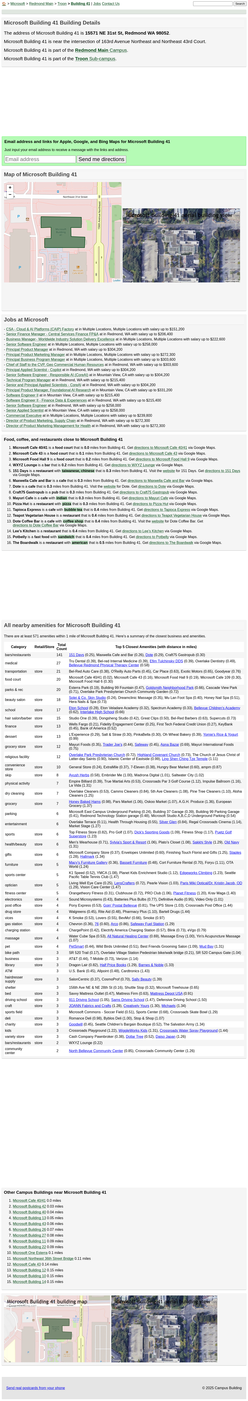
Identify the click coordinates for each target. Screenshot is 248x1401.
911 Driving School (84, 1000)
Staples (235, 852)
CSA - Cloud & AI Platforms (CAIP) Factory (40, 329)
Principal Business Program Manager (35, 359)
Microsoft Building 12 (29, 1270)
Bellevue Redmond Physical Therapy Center (104, 665)
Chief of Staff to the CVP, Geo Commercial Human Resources (55, 365)
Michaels (168, 1006)
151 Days (76, 655)
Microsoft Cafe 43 (27, 1264)
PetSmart (76, 946)
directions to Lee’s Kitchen (143, 531)
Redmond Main (41, 4)
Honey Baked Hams (85, 802)
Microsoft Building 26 (29, 1229)
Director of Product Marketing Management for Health (48, 426)
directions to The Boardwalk (171, 543)
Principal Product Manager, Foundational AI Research (48, 390)
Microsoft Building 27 (29, 1235)
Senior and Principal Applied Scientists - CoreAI (43, 385)
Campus (101, 50)
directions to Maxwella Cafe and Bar (156, 481)
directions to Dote (152, 486)
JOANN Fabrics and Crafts (90, 1006)
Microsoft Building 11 (29, 1241)
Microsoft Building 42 (29, 1206)
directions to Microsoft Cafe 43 (153, 453)
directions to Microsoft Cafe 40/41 (160, 448)
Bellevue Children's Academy (217, 708)
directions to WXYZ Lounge (133, 465)
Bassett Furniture (133, 862)
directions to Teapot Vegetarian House (171, 515)
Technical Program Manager (28, 380)
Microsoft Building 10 (29, 1276)
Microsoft (17, 4)
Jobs (97, 4)
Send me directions (101, 159)
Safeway (141, 744)
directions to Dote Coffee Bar (36, 525)
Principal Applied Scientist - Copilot (33, 370)
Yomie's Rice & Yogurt (220, 734)
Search (240, 3)
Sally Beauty (142, 979)
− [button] (9, 195)
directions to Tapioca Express (167, 510)
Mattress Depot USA (166, 993)
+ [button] (9, 188)
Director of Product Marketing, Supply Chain (41, 421)
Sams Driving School (128, 1000)
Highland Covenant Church (158, 755)
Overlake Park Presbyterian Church (97, 755)
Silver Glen (168, 822)
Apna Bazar (170, 744)
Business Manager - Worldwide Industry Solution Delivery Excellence (60, 339)
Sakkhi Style (202, 842)
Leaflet (116, 280)
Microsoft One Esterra (30, 1253)
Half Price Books (113, 965)
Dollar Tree (134, 1036)
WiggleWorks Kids (132, 1030)
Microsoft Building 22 (29, 1247)
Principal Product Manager (27, 349)
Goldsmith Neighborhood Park (170, 688)
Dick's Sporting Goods (152, 832)
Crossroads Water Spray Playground (189, 1030)
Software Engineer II (22, 395)
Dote (149, 655)
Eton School (78, 708)
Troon (62, 4)
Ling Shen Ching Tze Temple (185, 759)
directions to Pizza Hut (150, 504)
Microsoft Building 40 (29, 1212)
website (169, 471)
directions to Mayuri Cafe (148, 498)
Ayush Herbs (79, 775)
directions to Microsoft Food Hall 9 (163, 459)
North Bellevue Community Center (96, 1051)
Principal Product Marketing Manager (35, 354)
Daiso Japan (166, 1036)
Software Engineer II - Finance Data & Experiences (46, 400)
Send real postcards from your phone (35, 1388)
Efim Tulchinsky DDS (166, 661)
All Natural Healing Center (128, 936)
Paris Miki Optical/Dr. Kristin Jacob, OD (211, 883)
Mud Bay (206, 946)
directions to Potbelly (152, 537)
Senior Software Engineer (26, 344)
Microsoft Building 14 (29, 1282)
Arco (114, 924)
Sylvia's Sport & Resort (128, 842)
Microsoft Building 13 (29, 1218)
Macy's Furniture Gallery (88, 862)
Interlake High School (97, 712)
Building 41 (80, 4)
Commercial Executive (23, 415)
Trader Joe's (112, 744)
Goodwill (76, 1024)
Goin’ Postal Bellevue (120, 905)
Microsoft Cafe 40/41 (29, 1200)
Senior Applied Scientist (24, 410)
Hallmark (87, 856)
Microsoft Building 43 (29, 1224)
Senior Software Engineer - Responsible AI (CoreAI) (47, 375)
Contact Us (111, 4)
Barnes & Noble (150, 965)
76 (97, 924)
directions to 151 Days (222, 471)
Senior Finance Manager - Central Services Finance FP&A (52, 334)
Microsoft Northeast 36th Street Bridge (43, 1258)
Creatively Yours (136, 1006)
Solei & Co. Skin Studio (87, 698)
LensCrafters (124, 883)
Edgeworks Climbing (196, 873)
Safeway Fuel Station (147, 924)
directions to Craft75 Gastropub (144, 492)
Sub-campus (95, 58)
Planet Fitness (184, 893)
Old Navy (231, 842)
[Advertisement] (124, 101)
